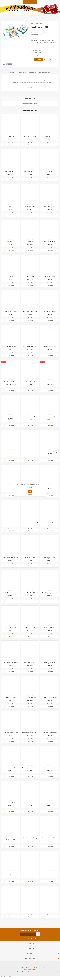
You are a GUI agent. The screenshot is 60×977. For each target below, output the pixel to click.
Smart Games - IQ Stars (10, 171)
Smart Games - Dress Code (10, 908)
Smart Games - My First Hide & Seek (49, 663)
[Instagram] (28, 938)
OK (30, 491)
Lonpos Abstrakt (30, 276)
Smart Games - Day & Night (30, 557)
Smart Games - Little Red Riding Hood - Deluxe (49, 452)
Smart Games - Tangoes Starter (30, 416)
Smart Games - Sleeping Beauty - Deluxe (30, 768)
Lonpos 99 (10, 276)
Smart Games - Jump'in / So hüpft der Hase (49, 593)
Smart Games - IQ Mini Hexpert (30, 311)
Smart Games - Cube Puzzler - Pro (10, 452)
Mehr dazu (30, 494)
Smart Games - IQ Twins (10, 346)
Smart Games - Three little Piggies (49, 416)
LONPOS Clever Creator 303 (49, 311)
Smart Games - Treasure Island (10, 662)
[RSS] (35, 938)
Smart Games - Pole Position (30, 908)
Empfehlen (50, 59)
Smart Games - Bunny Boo (49, 346)
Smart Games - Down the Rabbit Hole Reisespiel (49, 733)
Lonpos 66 (49, 171)
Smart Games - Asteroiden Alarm (10, 732)
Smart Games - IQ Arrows (49, 276)
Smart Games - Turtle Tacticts (49, 908)
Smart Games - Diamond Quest (49, 838)
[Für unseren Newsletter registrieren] (28, 934)
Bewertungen (32, 72)
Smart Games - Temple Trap (29, 346)
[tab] (13, 72)
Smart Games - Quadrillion (49, 381)
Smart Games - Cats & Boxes (49, 873)
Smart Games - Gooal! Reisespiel (49, 697)
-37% (4, 362)
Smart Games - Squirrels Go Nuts (30, 732)
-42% (42, 362)
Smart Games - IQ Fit (10, 206)
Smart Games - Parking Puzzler (49, 522)
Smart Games (42, 23)
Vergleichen (47, 59)
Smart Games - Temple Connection (49, 558)
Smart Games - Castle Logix (10, 381)
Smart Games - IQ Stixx (10, 627)
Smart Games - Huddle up (30, 662)
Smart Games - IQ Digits (10, 592)
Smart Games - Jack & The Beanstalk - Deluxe (11, 838)
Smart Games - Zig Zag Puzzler (10, 802)
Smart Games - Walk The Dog (30, 838)
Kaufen (39, 59)
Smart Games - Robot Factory (49, 627)
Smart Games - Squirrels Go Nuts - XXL (10, 873)
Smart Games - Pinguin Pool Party (30, 522)
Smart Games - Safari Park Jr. (30, 873)
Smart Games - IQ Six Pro (30, 171)
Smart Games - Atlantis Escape (30, 452)
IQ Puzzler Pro (10, 136)
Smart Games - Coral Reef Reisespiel (49, 487)
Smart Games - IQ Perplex (10, 311)
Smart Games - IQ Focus (49, 241)
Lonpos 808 (30, 241)
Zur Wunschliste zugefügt (44, 59)
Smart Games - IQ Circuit (30, 136)
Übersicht (13, 72)
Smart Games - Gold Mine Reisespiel (10, 768)
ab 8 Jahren (44, 32)
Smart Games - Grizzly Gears (10, 697)
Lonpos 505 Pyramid (30, 206)
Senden (38, 934)
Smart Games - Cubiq (49, 802)
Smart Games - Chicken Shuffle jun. (30, 382)
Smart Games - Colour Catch (10, 487)
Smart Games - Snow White (30, 697)
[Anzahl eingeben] (32, 59)
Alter (32, 32)
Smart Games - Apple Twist (30, 802)
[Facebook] (25, 938)
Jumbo (36, 23)
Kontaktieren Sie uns (44, 72)
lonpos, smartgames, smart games (29, 103)
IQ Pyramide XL (10, 241)
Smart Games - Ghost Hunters (10, 522)
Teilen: (4, 64)
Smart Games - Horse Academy (30, 592)
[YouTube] (32, 938)
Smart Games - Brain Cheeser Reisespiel (10, 417)
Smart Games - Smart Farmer (49, 767)
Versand (43, 971)
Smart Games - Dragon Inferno (10, 557)
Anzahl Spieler (35, 34)
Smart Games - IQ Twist (49, 136)
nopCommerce (32, 969)
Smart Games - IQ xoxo (49, 206)
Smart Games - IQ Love (30, 627)
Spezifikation (22, 72)
